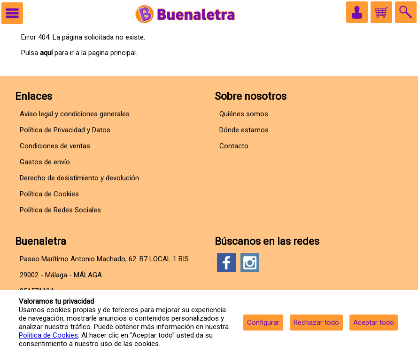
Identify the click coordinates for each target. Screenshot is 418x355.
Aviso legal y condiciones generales (75, 114)
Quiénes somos (243, 114)
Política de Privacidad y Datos (65, 130)
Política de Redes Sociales (60, 210)
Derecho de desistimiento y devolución (79, 178)
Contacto (233, 146)
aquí (46, 52)
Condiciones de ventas (55, 146)
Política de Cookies (48, 335)
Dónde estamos (244, 130)
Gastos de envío (45, 162)
